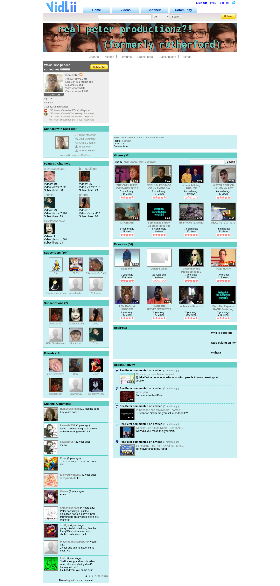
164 (65, 252)
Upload (228, 16)
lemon (96, 374)
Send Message (85, 134)
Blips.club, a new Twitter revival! (155, 374)
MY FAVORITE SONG (191, 222)
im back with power (191, 306)
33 (127, 155)
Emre (63, 458)
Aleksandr (96, 293)
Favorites (126, 56)
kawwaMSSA (67, 425)
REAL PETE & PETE (223, 222)
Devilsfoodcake (54, 221)
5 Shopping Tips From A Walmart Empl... (160, 445)
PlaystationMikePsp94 (73, 541)
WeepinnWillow (96, 394)
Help (213, 2)
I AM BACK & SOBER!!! (127, 308)
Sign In (224, 2)
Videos (109, 56)
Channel (94, 56)
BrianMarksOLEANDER (98, 273)
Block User (83, 146)
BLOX (76, 273)
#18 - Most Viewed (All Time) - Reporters (70, 110)
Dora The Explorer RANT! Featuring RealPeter (223, 308)
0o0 (56, 273)
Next (104, 575)
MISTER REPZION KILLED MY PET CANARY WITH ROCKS (223, 187)
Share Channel (85, 142)
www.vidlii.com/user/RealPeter (75, 155)
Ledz (63, 558)
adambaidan (75, 293)
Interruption (142, 392)
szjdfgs (64, 525)
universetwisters (55, 168)
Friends (186, 56)
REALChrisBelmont (56, 343)
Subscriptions (167, 56)
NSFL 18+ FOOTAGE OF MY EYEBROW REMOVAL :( (159, 187)
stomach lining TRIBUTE (191, 187)
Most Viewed (130, 161)
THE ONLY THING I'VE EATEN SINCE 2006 (139, 137)
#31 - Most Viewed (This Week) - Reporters (71, 113)
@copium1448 (68, 478)
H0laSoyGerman (70, 408)
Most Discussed (147, 161)
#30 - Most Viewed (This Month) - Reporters (72, 116)
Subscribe (99, 66)
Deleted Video (159, 268)
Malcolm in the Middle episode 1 (191, 270)
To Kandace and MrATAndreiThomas (158, 410)
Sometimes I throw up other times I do (159, 224)
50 (130, 244)
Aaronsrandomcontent (57, 293)
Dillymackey (76, 394)
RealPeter (126, 141)
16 (58, 353)
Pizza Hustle (223, 268)
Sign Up (201, 2)
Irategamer (127, 268)
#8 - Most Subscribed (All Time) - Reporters (71, 119)
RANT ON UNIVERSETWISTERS (159, 308)
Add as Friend (85, 150)
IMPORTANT (127, 222)
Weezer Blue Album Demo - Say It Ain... (160, 427)
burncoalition (88, 168)
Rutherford (75, 343)
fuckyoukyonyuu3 (71, 474)
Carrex (64, 491)
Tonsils (48, 195)
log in (69, 580)
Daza (76, 374)
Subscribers (145, 56)
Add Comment (85, 138)
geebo (83, 195)
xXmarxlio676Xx (70, 507)
